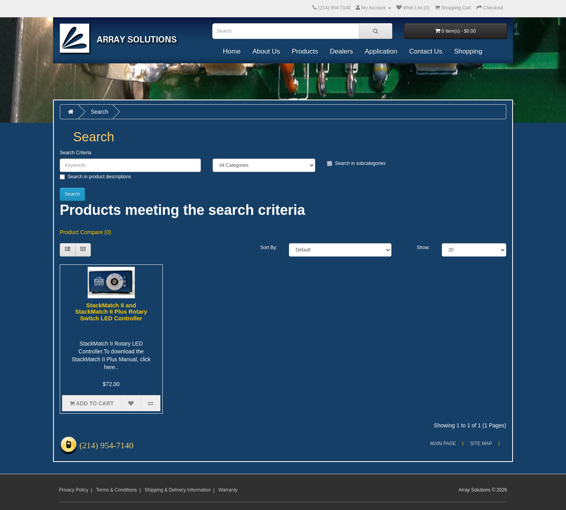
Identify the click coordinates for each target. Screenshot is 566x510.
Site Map (481, 443)
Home (232, 51)
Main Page (443, 443)
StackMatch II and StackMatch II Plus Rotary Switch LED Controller (111, 312)
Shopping (468, 51)
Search (99, 112)
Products (305, 51)
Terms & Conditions (116, 490)
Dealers (341, 51)
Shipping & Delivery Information (178, 490)
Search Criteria (75, 152)
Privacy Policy (73, 490)
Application (381, 51)
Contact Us (425, 51)
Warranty (228, 490)
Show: (423, 247)
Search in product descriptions (95, 176)
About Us (266, 51)
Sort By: (268, 247)
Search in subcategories (356, 163)
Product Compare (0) (85, 232)
